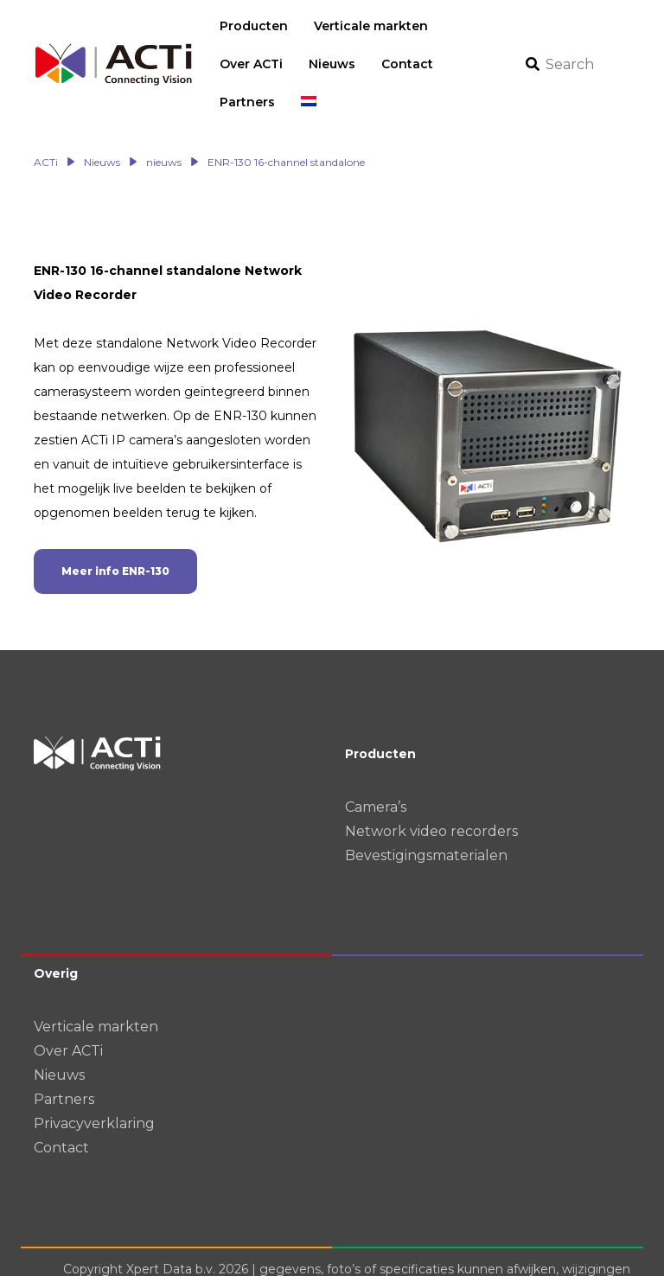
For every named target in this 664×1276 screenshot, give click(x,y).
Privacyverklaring (94, 1085)
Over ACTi (68, 1013)
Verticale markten (96, 988)
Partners (64, 1061)
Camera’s (375, 769)
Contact (61, 1109)
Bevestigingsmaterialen (426, 817)
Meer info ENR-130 (115, 532)
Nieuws (59, 1037)
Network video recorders (431, 793)
